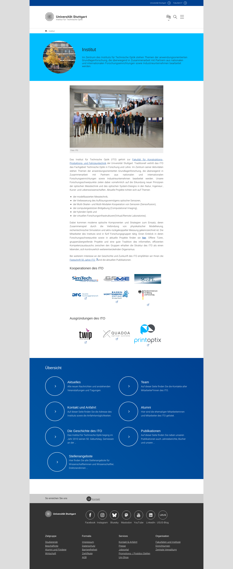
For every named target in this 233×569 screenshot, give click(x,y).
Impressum (88, 541)
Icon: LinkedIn (150, 515)
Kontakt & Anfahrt (128, 541)
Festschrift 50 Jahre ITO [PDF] (83, 259)
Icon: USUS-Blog (162, 515)
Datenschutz (88, 545)
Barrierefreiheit (89, 549)
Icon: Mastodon (126, 515)
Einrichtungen (163, 545)
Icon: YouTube (138, 515)
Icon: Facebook (90, 515)
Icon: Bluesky (114, 515)
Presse (122, 545)
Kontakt (93, 499)
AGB (84, 557)
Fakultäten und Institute (168, 541)
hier (144, 237)
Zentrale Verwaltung (166, 549)
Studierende (51, 541)
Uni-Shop (124, 557)
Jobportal (124, 549)
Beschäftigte (51, 545)
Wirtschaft (50, 553)
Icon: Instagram (102, 515)
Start (46, 30)
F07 (177, 3)
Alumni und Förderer (55, 549)
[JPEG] (116, 116)
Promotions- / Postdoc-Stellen (134, 553)
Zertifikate (87, 553)
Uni (158, 3)
